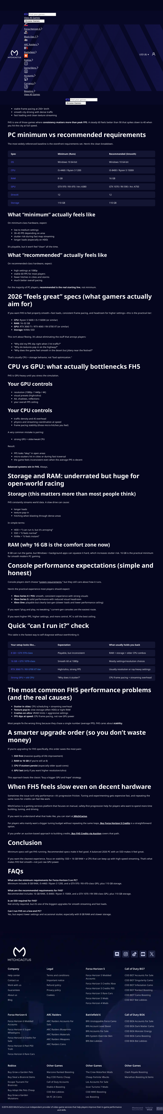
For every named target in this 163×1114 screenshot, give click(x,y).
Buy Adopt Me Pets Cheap (21, 1090)
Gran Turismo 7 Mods (97, 1087)
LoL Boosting (92, 1096)
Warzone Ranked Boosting (60, 1072)
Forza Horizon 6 (32, 28)
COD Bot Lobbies (55, 1091)
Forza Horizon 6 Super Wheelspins (19, 1031)
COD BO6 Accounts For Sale (139, 1021)
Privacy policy (54, 990)
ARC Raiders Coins (56, 1044)
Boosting (29, 91)
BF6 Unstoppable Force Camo (101, 1021)
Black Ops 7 (30, 36)
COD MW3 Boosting (96, 1091)
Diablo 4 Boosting (56, 1087)
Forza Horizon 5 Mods (97, 998)
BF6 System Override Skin (99, 1036)
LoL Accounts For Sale (97, 1082)
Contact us (13, 980)
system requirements (50, 581)
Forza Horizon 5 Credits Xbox (101, 983)
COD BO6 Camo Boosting (138, 1036)
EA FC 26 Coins (54, 1096)
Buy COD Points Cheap (58, 1077)
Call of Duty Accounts (58, 1082)
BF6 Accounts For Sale (97, 1031)
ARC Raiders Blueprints (59, 1029)
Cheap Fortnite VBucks (97, 1077)
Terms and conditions (58, 975)
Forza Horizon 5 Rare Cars (99, 993)
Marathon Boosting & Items (139, 1077)
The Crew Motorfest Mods (99, 1072)
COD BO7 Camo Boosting (138, 995)
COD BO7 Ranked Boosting (139, 990)
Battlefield (29, 52)
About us (12, 995)
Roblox (28, 60)
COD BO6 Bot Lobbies (136, 1041)
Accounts (29, 75)
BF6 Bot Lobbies (94, 1041)
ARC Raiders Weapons (58, 1039)
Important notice (55, 980)
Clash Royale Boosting (136, 1072)
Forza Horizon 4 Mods (97, 1003)
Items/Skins (30, 67)
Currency (29, 83)
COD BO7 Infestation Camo (139, 985)
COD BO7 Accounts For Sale (139, 975)
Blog (10, 1000)
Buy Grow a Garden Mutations (18, 1097)
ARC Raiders (31, 44)
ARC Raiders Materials (58, 1034)
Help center (14, 975)
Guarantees (14, 990)
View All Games (32, 17)
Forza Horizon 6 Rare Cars (21, 1054)
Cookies (51, 995)
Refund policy (54, 985)
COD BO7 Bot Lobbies (136, 1000)
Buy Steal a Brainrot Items (21, 1077)
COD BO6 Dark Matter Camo (139, 1026)
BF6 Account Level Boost (98, 1026)
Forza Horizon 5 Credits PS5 (100, 988)
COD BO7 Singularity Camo (139, 980)
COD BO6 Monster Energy (138, 1031)
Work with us (14, 985)
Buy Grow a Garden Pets (20, 1072)
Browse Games (34, 21)
